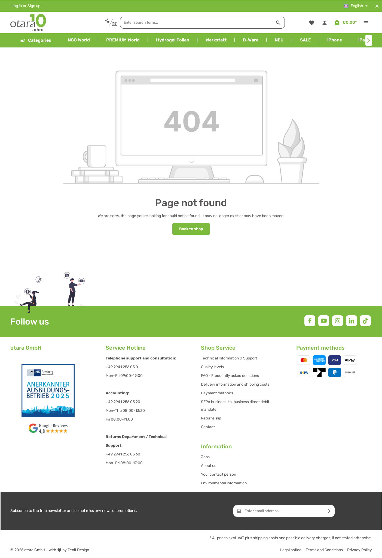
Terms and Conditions (324, 549)
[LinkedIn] (351, 320)
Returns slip (211, 418)
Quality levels (212, 366)
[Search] (274, 22)
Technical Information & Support (229, 358)
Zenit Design (78, 549)
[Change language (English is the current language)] (356, 6)
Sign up (33, 6)
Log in (16, 6)
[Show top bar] (366, 22)
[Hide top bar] (377, 6)
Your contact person (218, 474)
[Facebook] (309, 320)
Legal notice (290, 549)
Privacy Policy (359, 549)
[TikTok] (365, 320)
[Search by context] (107, 22)
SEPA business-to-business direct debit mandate (235, 405)
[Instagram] (337, 320)
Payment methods (217, 393)
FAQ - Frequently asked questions (230, 375)
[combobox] (193, 22)
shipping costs (265, 537)
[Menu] (35, 40)
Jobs (205, 456)
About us (208, 465)
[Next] (368, 40)
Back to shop (191, 228)
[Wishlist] (312, 22)
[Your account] (325, 22)
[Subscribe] (329, 511)
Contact (208, 426)
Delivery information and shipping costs (235, 384)
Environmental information (224, 483)
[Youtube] (323, 320)
